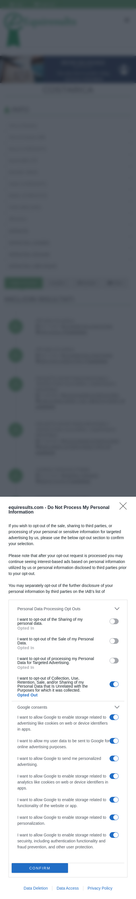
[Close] (124, 507)
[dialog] (68, 698)
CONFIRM (40, 868)
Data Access (68, 888)
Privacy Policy (100, 888)
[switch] (114, 621)
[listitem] (68, 609)
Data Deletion (36, 888)
